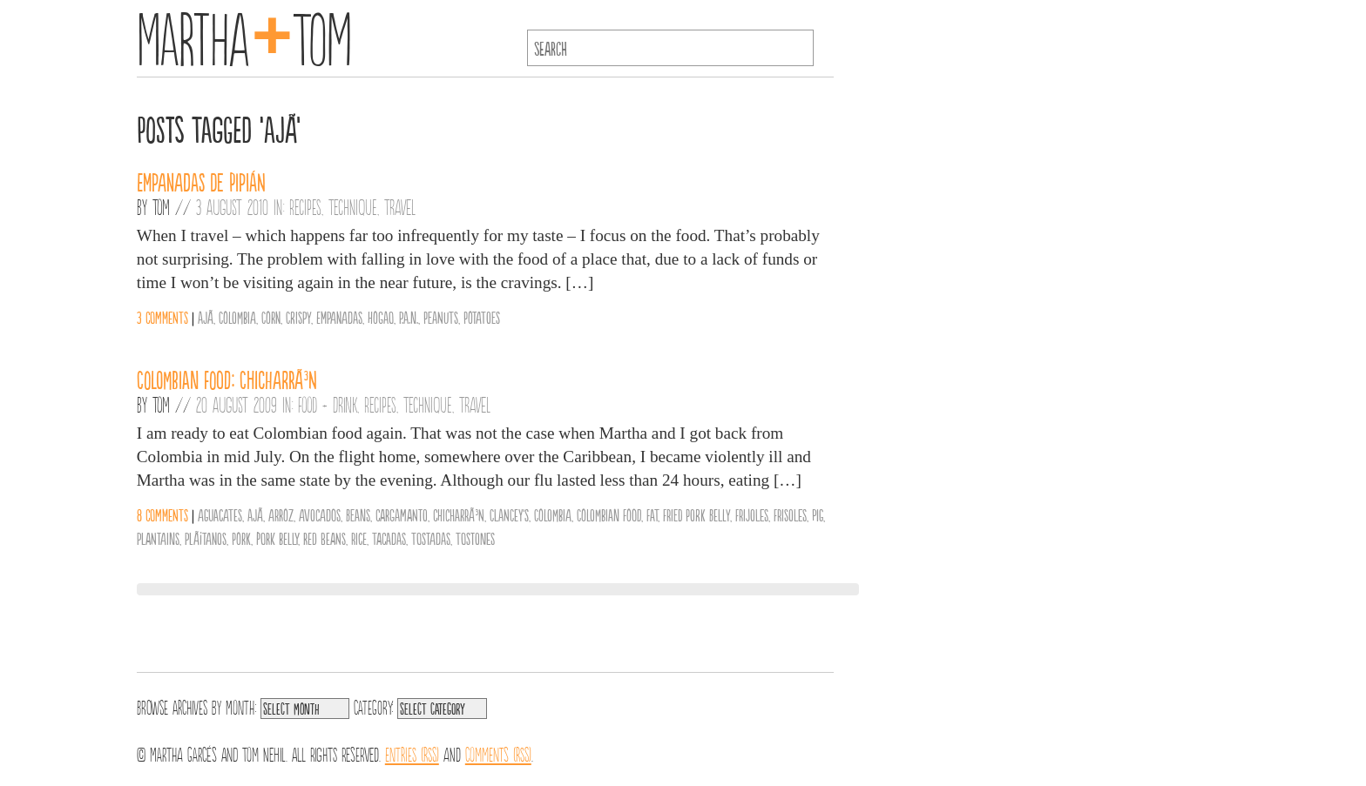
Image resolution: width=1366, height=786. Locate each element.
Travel (400, 206)
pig (817, 514)
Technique (352, 206)
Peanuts (440, 317)
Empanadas (339, 317)
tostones (475, 538)
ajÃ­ (205, 317)
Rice (359, 538)
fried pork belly (696, 514)
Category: (373, 705)
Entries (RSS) (412, 752)
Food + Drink (327, 403)
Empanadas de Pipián (201, 181)
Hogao (381, 317)
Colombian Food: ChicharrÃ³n (227, 378)
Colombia (237, 317)
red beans (324, 538)
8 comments (162, 514)
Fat (652, 514)
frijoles (751, 514)
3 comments (162, 317)
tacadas (389, 538)
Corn (271, 317)
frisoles (790, 514)
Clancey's (509, 514)
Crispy (298, 317)
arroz (281, 514)
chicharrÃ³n (458, 514)
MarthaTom (244, 35)
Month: (241, 705)
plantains (158, 538)
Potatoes (481, 317)
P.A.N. (408, 317)
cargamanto (401, 514)
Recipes (305, 206)
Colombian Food (609, 514)
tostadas (430, 538)
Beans (358, 514)
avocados (320, 514)
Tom (161, 206)
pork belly (277, 538)
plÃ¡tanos (206, 538)
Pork (241, 538)
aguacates (220, 514)
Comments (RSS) (498, 752)
